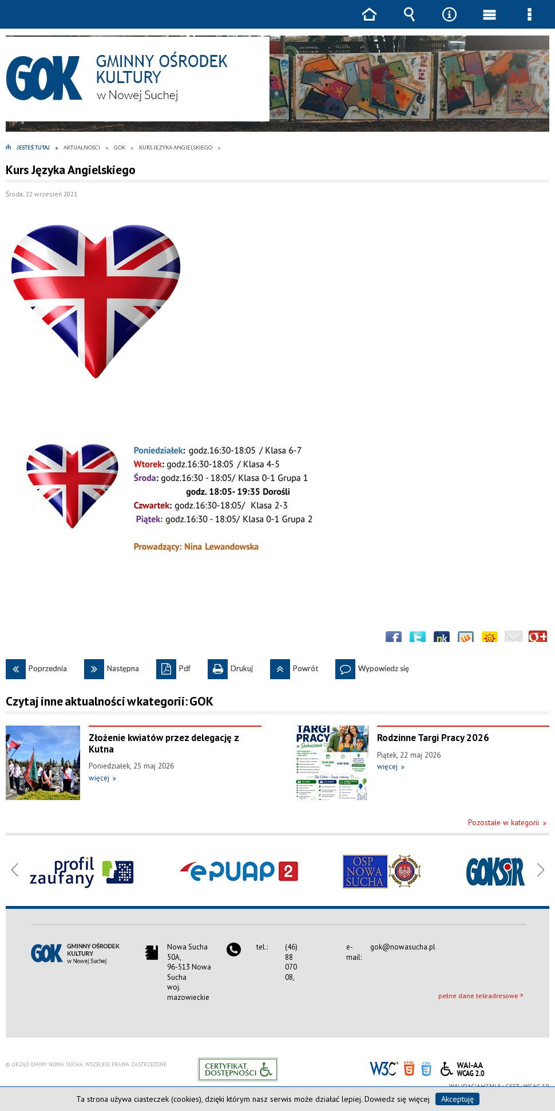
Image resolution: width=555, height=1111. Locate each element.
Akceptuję (457, 1099)
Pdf (173, 666)
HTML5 (409, 1067)
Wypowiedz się (372, 666)
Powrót (294, 666)
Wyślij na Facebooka (393, 640)
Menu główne (489, 22)
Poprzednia (36, 666)
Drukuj (230, 666)
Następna (111, 666)
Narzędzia (449, 22)
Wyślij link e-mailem (514, 640)
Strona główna (369, 22)
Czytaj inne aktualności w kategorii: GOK (109, 701)
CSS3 (426, 1067)
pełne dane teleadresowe (478, 995)
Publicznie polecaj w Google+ (538, 640)
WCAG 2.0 (462, 1067)
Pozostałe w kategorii (503, 823)
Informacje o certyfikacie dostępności (237, 1069)
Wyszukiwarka (409, 22)
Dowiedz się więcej (397, 1099)
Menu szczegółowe (529, 22)
